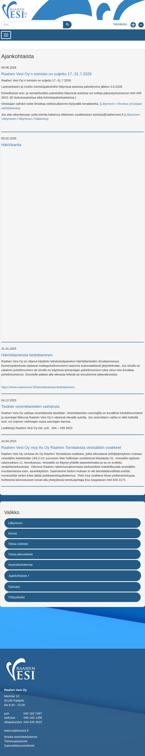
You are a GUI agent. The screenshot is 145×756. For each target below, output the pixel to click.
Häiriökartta (11, 145)
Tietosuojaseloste (15, 741)
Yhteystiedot (16, 597)
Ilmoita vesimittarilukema (20, 736)
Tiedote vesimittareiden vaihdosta (30, 406)
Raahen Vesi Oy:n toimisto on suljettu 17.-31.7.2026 (46, 74)
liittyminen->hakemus (33, 118)
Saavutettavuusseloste (19, 745)
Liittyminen (15, 523)
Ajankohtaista (19, 575)
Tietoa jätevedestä (20, 554)
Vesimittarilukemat (20, 564)
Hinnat (12, 533)
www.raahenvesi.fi (16, 730)
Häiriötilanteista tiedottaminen (27, 355)
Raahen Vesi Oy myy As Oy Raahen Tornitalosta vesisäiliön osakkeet (61, 447)
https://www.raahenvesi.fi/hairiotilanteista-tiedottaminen (38, 387)
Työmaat (14, 586)
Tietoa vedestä (18, 544)
